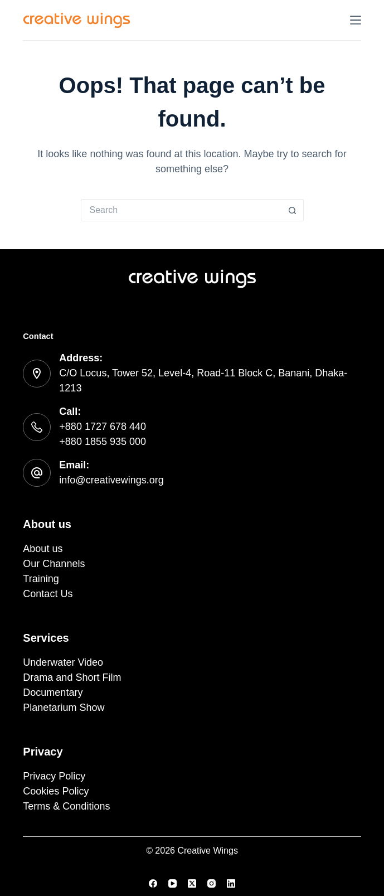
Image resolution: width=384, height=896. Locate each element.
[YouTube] (172, 883)
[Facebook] (153, 883)
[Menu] (355, 20)
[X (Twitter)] (192, 883)
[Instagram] (211, 883)
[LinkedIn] (231, 883)
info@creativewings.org (111, 480)
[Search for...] (181, 210)
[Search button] (292, 210)
